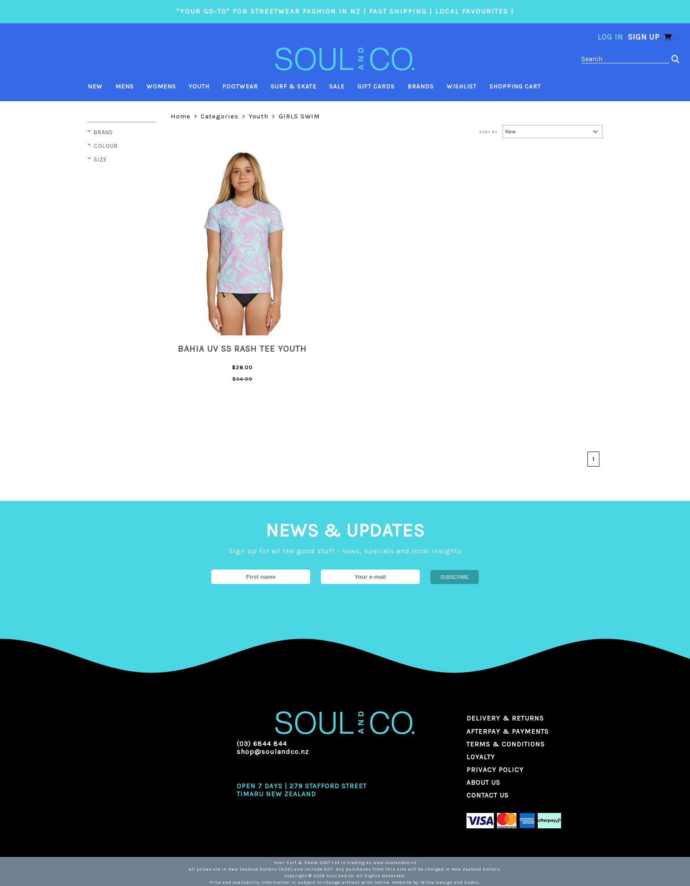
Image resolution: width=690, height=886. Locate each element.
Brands (420, 86)
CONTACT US (487, 795)
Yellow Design (436, 882)
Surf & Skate (293, 86)
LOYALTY (480, 757)
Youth (199, 86)
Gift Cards (376, 86)
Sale (337, 86)
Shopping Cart (515, 86)
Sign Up (644, 37)
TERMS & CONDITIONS (505, 744)
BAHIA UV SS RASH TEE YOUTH (242, 349)
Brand (103, 132)
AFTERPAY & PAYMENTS (507, 731)
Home (181, 116)
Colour (106, 146)
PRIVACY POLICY (495, 770)
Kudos (471, 882)
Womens (161, 86)
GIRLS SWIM (299, 116)
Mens (124, 86)
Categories (220, 116)
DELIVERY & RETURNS (505, 718)
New (95, 86)
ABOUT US (483, 783)
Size (100, 159)
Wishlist (462, 86)
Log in (610, 37)
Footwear (240, 86)
